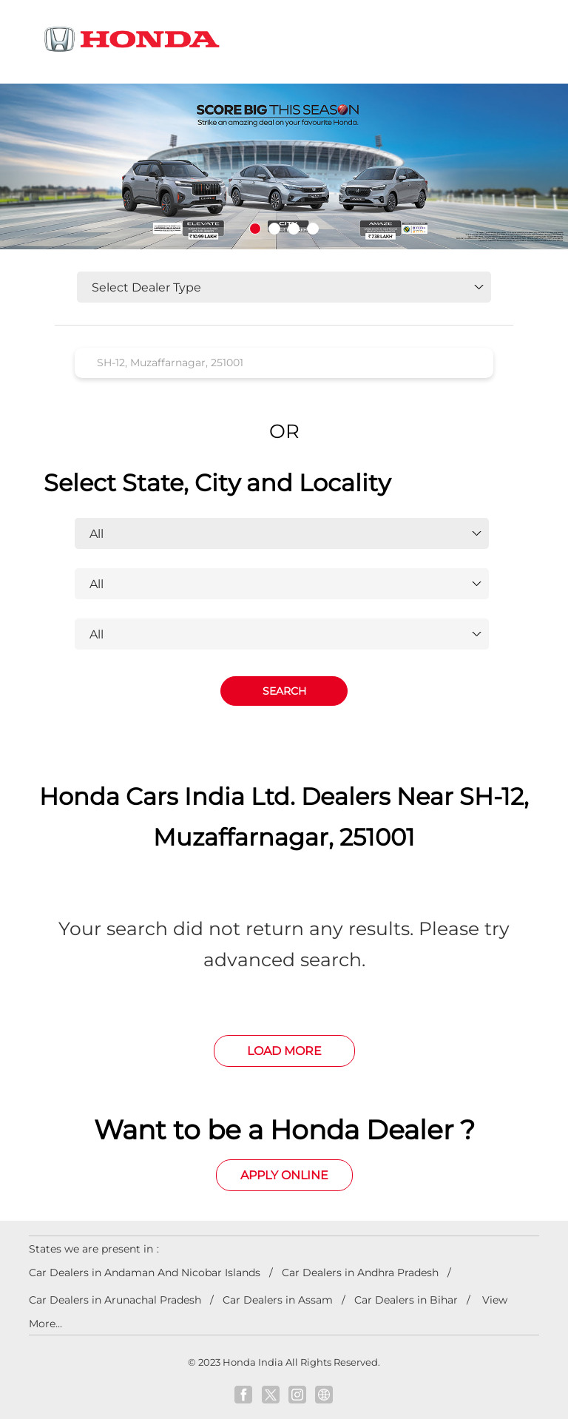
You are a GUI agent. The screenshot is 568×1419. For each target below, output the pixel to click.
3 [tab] (294, 229)
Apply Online (284, 1175)
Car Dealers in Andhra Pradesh (360, 1272)
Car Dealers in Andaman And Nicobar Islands (144, 1272)
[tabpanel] (284, 167)
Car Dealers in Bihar (406, 1300)
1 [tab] (255, 229)
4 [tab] (313, 229)
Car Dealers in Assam (278, 1300)
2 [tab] (274, 229)
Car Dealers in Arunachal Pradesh (115, 1300)
